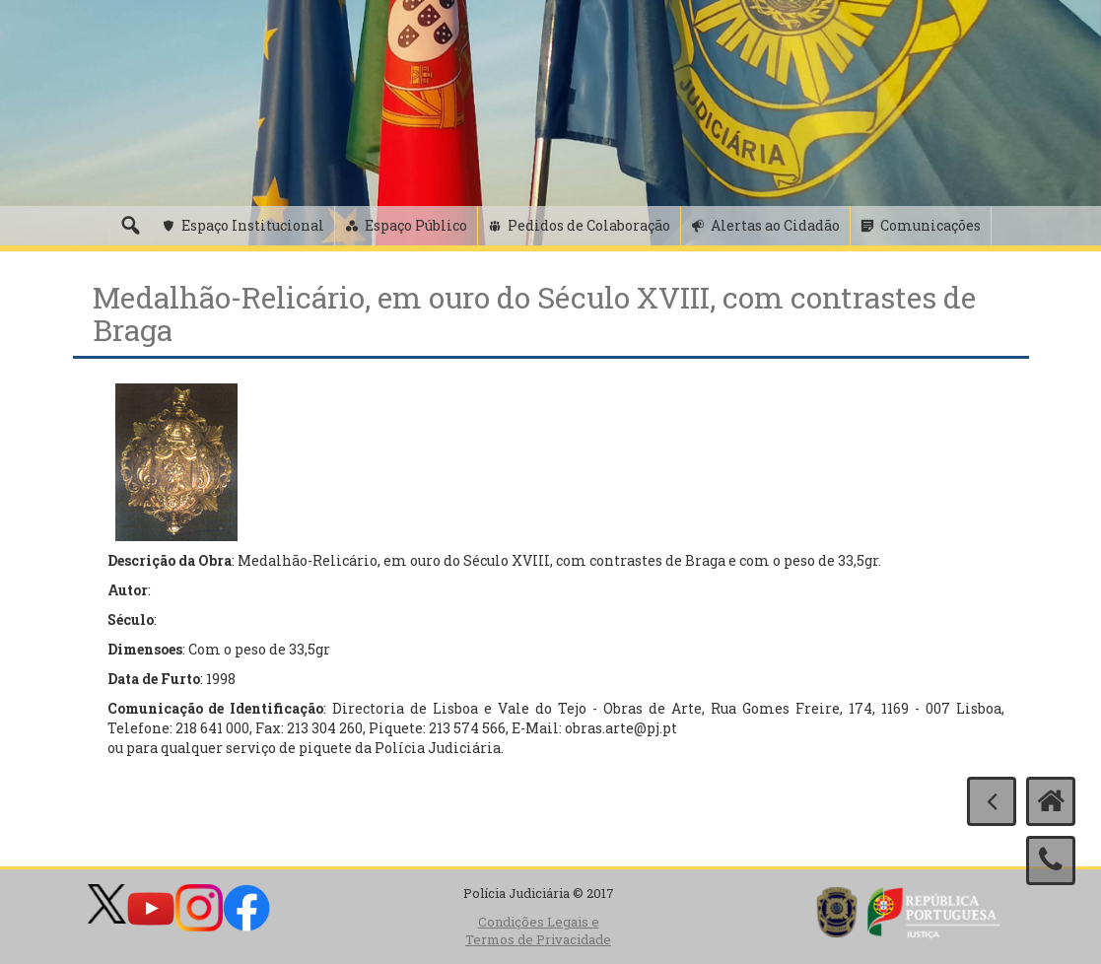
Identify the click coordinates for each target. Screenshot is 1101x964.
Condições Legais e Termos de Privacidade (538, 931)
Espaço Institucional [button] (252, 225)
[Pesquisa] (130, 225)
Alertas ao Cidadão (775, 225)
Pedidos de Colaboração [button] (589, 225)
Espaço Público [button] (416, 225)
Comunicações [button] (930, 225)
